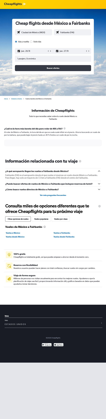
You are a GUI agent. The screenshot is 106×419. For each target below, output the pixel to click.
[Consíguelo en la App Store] (58, 345)
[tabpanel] (53, 139)
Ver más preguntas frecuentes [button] (53, 195)
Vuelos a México (13, 233)
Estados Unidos (16, 99)
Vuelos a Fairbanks (62, 233)
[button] (32, 51)
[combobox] (36, 32)
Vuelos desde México (15, 237)
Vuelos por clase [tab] (60, 219)
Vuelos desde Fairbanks (64, 237)
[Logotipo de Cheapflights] (13, 4)
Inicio (6, 99)
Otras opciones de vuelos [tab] (18, 219)
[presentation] (64, 128)
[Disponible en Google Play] (46, 345)
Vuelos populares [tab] (41, 219)
